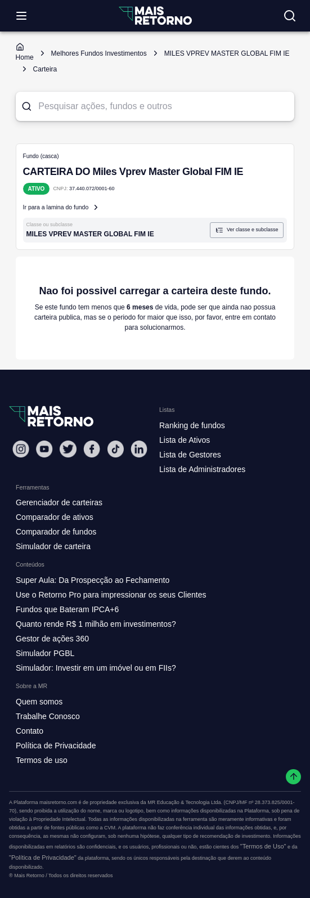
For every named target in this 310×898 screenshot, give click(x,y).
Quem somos (39, 701)
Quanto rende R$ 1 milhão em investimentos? (96, 623)
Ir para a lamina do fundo (62, 207)
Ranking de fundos (192, 425)
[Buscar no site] (289, 16)
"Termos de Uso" (263, 846)
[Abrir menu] (21, 16)
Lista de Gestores (190, 454)
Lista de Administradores (202, 469)
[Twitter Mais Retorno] (68, 449)
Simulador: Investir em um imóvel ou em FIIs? (96, 667)
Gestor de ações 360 (52, 638)
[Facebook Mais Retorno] (91, 449)
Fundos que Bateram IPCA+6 (67, 609)
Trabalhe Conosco (48, 716)
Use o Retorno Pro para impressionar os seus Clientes (111, 594)
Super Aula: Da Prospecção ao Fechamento (92, 580)
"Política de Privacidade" (43, 857)
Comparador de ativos (54, 517)
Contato (29, 730)
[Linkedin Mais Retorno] (139, 449)
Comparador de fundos (56, 531)
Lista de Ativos (184, 439)
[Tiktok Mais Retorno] (115, 449)
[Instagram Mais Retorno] (20, 449)
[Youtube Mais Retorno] (44, 449)
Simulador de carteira (53, 546)
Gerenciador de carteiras (59, 502)
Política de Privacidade (56, 745)
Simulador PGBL (45, 653)
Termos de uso (42, 760)
